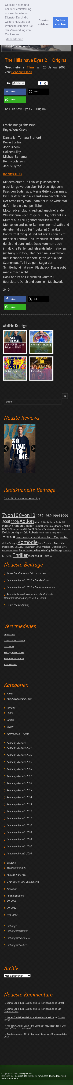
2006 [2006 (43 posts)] (14, 522)
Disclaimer (9, 646)
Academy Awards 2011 (19, 818)
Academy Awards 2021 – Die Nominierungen (31, 587)
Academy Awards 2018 (19, 769)
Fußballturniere (15, 896)
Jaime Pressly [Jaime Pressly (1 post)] (22, 538)
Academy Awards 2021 (19, 748)
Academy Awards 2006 (19, 854)
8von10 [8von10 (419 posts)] (27, 515)
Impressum (9, 634)
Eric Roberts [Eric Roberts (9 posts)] (31, 532)
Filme (10, 713)
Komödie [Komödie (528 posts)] (27, 542)
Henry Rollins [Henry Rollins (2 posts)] (45, 533)
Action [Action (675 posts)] (26, 521)
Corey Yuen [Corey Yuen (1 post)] (43, 529)
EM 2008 (11, 901)
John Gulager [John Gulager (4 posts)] (9, 543)
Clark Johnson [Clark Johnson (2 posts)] (17, 529)
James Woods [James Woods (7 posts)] (37, 537)
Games (10, 720)
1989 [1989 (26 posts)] (48, 516)
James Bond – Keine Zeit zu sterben (26, 573)
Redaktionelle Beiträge (19, 699)
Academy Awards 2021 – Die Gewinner (28, 580)
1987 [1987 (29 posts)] (39, 516)
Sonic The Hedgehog (18, 605)
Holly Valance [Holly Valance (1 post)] (58, 533)
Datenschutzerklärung (14, 640)
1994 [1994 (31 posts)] (56, 516)
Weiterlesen (24, 46)
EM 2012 (11, 908)
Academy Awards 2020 (19, 755)
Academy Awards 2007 (19, 846)
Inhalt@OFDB (12, 174)
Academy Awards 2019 (19, 762)
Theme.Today (55, 1076)
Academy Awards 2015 (19, 790)
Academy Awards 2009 (19, 832)
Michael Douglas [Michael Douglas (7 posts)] (51, 546)
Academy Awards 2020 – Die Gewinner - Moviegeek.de (32, 1026)
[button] (15, 92)
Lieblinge (12, 926)
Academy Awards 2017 (19, 776)
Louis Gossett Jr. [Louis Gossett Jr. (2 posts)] (46, 543)
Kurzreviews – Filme (18, 734)
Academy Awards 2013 (19, 804)
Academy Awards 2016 (19, 783)
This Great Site (20, 1076)
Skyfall (61, 1003)
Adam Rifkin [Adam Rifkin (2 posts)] (40, 522)
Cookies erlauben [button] (60, 22)
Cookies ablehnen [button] (43, 22)
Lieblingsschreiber (17, 945)
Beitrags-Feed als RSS (14, 652)
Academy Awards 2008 (19, 839)
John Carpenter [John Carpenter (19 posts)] (57, 537)
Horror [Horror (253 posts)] (9, 536)
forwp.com (43, 1076)
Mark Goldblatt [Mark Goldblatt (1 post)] (17, 547)
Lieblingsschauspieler (18, 938)
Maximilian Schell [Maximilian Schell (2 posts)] (33, 547)
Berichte (11, 863)
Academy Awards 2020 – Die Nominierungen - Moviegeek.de (35, 1034)
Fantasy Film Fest (16, 875)
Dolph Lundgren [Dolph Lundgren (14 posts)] (12, 532)
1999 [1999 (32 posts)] (64, 516)
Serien (10, 727)
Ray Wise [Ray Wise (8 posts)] (41, 550)
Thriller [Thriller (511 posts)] (20, 555)
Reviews (11, 708)
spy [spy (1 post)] (60, 551)
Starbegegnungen (16, 868)
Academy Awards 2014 (19, 797)
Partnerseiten (10, 664)
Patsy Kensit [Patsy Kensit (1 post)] (12, 551)
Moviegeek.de (25, 1073)
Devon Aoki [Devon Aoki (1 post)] (66, 529)
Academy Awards (16, 743)
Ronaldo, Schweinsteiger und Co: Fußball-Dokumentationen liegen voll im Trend (28, 596)
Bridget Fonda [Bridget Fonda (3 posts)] (41, 526)
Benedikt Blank (21, 72)
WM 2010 (12, 915)
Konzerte (11, 889)
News (10, 694)
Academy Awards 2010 (19, 825)
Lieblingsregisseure (17, 931)
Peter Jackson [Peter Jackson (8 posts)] (27, 550)
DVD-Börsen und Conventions (23, 882)
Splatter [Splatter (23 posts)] (53, 550)
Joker (6, 1037)
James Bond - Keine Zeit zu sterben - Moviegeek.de (30, 1003)
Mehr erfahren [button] (14, 39)
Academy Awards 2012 (19, 811)
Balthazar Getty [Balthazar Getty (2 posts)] (53, 522)
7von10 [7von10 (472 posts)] (10, 515)
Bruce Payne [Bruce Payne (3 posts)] (55, 526)
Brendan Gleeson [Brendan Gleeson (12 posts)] (23, 525)
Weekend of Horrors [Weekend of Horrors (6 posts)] (40, 556)
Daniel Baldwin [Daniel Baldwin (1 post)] (54, 529)
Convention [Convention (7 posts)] (31, 529)
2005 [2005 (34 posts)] (6, 522)
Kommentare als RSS (14, 658)
